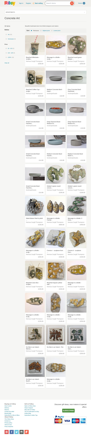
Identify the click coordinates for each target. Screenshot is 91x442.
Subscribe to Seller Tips (31, 415)
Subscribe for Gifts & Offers (12, 415)
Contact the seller (9, 411)
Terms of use (8, 424)
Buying (8, 413)
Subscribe (68, 410)
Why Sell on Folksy (30, 409)
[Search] (72, 3)
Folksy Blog (28, 413)
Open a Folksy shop (30, 406)
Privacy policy (8, 423)
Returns (7, 409)
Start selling (39, 3)
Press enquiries (9, 426)
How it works (8, 406)
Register (28, 3)
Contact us (7, 421)
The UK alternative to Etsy (32, 411)
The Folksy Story (9, 419)
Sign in (21, 3)
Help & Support (29, 408)
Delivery (7, 408)
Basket (81, 3)
